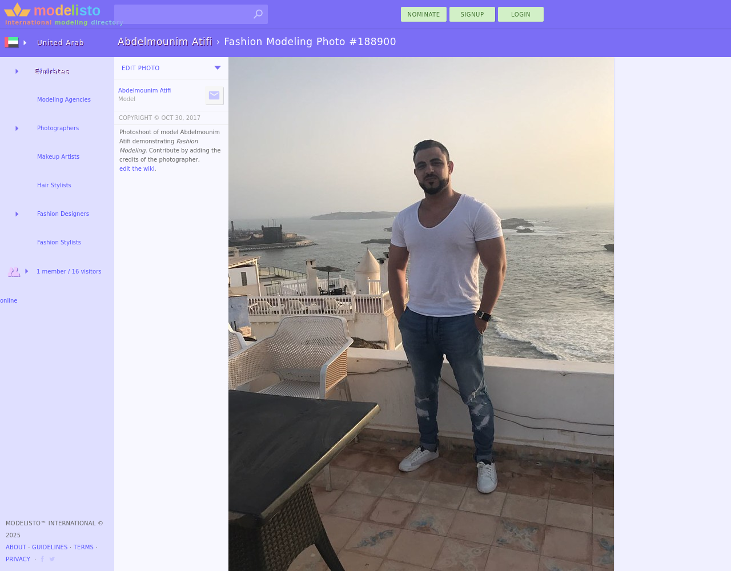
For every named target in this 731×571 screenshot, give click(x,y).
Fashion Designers (63, 214)
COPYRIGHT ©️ (139, 118)
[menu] (217, 68)
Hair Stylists (54, 185)
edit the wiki (137, 169)
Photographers (58, 128)
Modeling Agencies (64, 99)
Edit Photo (141, 68)
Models (47, 71)
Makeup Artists (58, 157)
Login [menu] (521, 14)
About (16, 547)
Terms (84, 547)
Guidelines (50, 547)
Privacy (18, 559)
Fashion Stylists (59, 242)
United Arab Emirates (59, 48)
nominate (424, 14)
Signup (472, 14)
